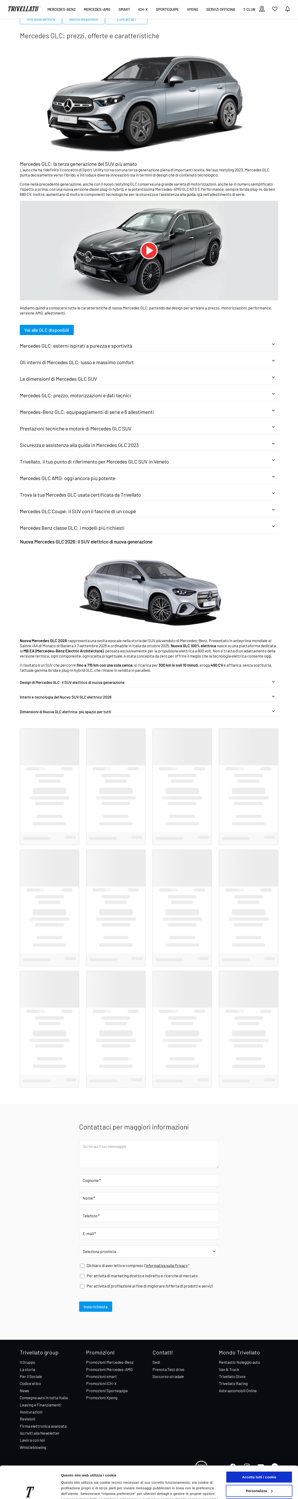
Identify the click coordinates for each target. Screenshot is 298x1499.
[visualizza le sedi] (261, 9)
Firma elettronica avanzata (43, 1426)
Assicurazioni (31, 1411)
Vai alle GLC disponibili (46, 330)
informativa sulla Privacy (167, 1265)
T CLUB (249, 9)
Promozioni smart (101, 1376)
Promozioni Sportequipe (107, 1390)
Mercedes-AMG (97, 9)
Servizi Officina (220, 9)
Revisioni (27, 1418)
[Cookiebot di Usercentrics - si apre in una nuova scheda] (30, 1489)
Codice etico (30, 1383)
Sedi (156, 1362)
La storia (27, 1369)
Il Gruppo (27, 1362)
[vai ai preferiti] (274, 10)
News (24, 1390)
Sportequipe (167, 9)
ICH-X (143, 9)
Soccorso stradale (168, 1376)
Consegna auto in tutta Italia (44, 1397)
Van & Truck (229, 1369)
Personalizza (259, 1457)
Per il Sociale (31, 1376)
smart (124, 9)
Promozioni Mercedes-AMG (109, 1369)
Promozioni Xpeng (101, 1397)
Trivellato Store (232, 1376)
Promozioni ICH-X (101, 1383)
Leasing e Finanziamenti (40, 1404)
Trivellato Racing (233, 1383)
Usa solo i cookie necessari (259, 1471)
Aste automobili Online (238, 1390)
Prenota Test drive (168, 1369)
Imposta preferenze (77, 1490)
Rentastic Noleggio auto (239, 1362)
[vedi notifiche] (287, 9)
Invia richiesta (96, 1306)
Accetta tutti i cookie (259, 1444)
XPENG (192, 9)
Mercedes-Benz (61, 9)
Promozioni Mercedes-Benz (110, 1362)
